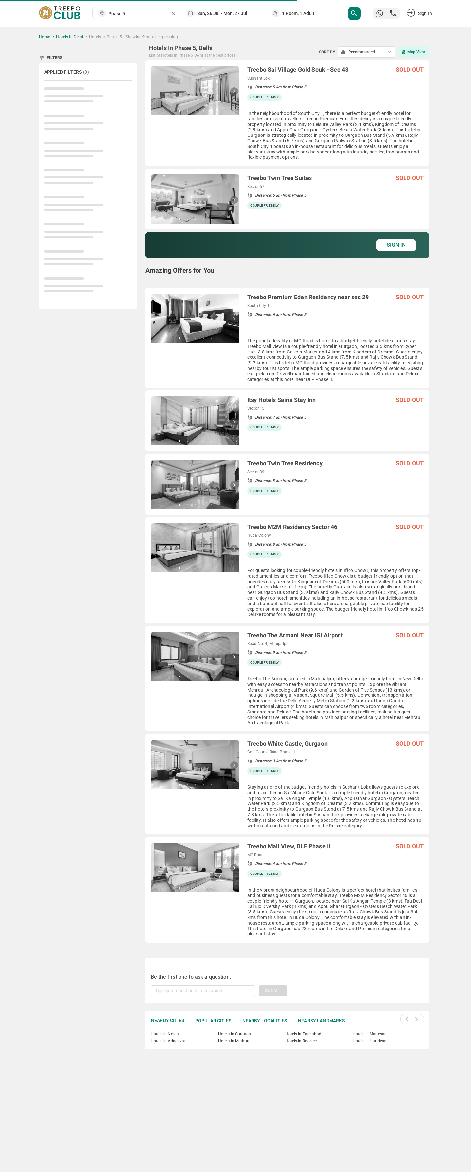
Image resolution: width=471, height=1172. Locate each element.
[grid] (287, 501)
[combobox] (139, 14)
